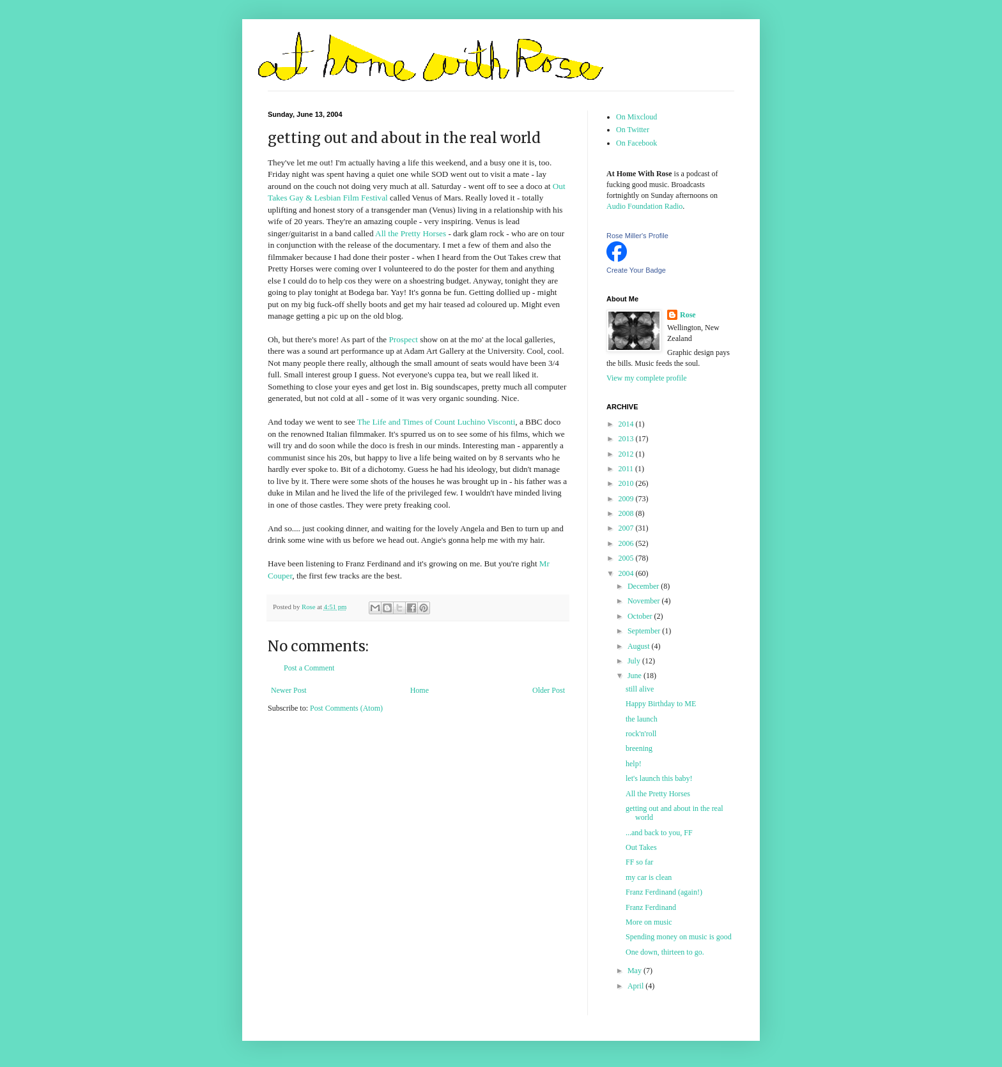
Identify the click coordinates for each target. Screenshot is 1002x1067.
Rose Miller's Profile (637, 235)
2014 (627, 424)
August (640, 646)
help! (634, 763)
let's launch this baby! (659, 778)
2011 (627, 468)
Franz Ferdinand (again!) (664, 892)
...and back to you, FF (659, 832)
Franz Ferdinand (651, 907)
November (645, 600)
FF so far (639, 862)
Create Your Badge (636, 270)
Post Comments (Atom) (346, 708)
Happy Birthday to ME (661, 703)
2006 (627, 543)
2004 (627, 573)
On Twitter (632, 129)
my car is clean (649, 877)
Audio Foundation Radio (644, 206)
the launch (642, 719)
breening (639, 748)
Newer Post (289, 690)
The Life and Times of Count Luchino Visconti (436, 422)
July (635, 660)
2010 (627, 483)
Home (419, 690)
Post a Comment (309, 667)
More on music (649, 922)
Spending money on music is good (679, 936)
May (636, 970)
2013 (627, 438)
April (636, 985)
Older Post (548, 690)
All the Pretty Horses (410, 233)
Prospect (403, 339)
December (644, 586)
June (636, 675)
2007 (627, 528)
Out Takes (641, 847)
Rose (688, 314)
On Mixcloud (636, 116)
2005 (627, 558)
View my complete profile (646, 378)
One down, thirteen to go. (665, 952)
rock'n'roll (641, 733)
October (641, 616)
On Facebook (636, 143)
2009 (627, 498)
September (645, 630)
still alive (640, 689)
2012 (627, 454)
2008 (627, 513)
